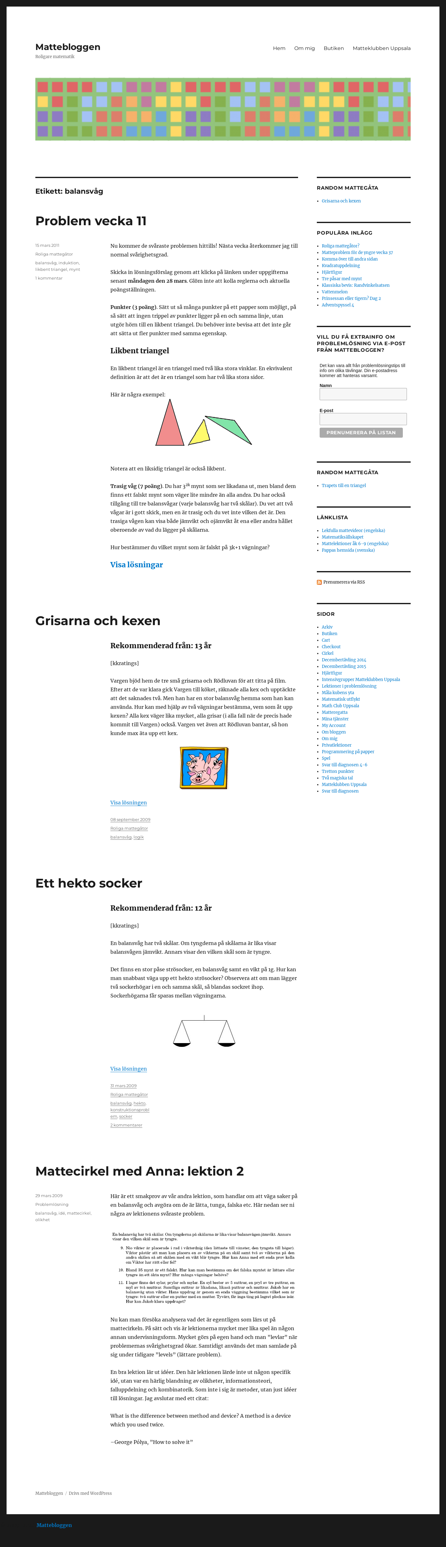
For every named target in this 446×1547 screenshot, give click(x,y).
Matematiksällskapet (342, 537)
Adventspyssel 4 (338, 305)
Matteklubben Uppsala (382, 48)
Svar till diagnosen (340, 791)
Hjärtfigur (332, 272)
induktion (68, 262)
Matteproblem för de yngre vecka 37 (357, 252)
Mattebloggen (67, 47)
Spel (326, 758)
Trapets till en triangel (344, 485)
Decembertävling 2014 (344, 660)
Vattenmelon (335, 292)
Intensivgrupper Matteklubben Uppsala (361, 679)
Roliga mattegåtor (54, 253)
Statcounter (15, 1543)
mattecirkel (79, 1213)
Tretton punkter (338, 771)
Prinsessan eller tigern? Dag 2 (351, 298)
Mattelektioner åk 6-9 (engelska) (355, 543)
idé (61, 1213)
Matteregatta (334, 712)
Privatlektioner (337, 745)
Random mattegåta (347, 472)
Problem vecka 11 (91, 220)
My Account (334, 725)
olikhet (42, 1219)
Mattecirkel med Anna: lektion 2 (139, 1171)
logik (139, 836)
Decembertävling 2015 (344, 666)
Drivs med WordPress (90, 1493)
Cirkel (327, 653)
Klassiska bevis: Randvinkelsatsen (356, 285)
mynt (74, 269)
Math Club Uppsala (340, 706)
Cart (326, 640)
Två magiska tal (337, 778)
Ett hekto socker (88, 883)
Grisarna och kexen (98, 620)
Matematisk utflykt (341, 699)
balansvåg (46, 262)
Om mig (304, 48)
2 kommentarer (126, 1124)
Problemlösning (51, 1204)
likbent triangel (51, 269)
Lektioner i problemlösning (349, 686)
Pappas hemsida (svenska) (348, 550)
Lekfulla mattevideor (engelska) (353, 530)
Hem (279, 48)
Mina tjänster (335, 719)
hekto (139, 1103)
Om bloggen (334, 732)
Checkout (331, 646)
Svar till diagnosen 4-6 (344, 765)
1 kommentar (49, 278)
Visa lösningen (128, 802)
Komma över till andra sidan (350, 259)
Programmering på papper (348, 751)
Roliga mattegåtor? (340, 246)
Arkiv (327, 627)
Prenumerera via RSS (344, 582)
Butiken (334, 48)
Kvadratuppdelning (341, 265)
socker (125, 1116)
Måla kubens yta (338, 692)
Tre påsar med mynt (342, 278)
